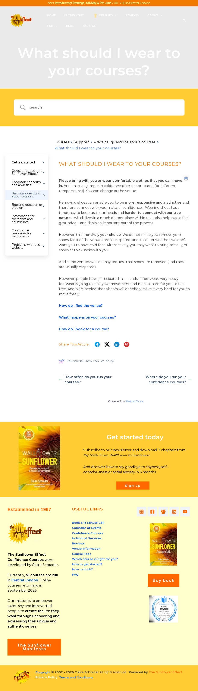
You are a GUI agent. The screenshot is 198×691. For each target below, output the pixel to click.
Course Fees (81, 553)
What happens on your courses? (87, 317)
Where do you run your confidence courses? (169, 379)
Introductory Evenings (69, 3)
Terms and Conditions (76, 677)
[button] (107, 15)
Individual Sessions (87, 538)
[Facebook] (154, 511)
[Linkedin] (180, 511)
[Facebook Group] (167, 511)
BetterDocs (134, 401)
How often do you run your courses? (85, 379)
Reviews (78, 543)
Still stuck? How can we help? (86, 361)
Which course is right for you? (96, 558)
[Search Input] (104, 107)
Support (81, 142)
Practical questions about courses (124, 142)
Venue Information (87, 548)
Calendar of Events (87, 528)
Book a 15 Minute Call (88, 523)
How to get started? (88, 564)
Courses (62, 142)
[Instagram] (141, 511)
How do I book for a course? (84, 329)
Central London (24, 580)
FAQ (75, 574)
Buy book (164, 590)
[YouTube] (143, 521)
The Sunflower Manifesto (34, 647)
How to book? (83, 569)
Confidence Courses (88, 533)
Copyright (43, 672)
